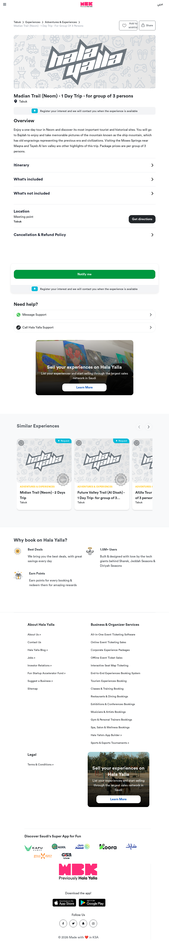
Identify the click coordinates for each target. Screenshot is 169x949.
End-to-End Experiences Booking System (115, 673)
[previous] (139, 427)
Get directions (142, 219)
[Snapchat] (83, 923)
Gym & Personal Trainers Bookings (111, 719)
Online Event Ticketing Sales (108, 642)
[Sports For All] (43, 856)
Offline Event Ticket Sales (106, 658)
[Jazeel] (82, 847)
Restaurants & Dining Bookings (109, 696)
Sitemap (33, 688)
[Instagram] (93, 923)
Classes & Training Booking (107, 688)
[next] (148, 427)
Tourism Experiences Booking (109, 681)
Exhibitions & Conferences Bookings (113, 704)
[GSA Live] (66, 856)
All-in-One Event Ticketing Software (113, 634)
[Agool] (59, 846)
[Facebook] (63, 923)
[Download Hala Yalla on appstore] (64, 903)
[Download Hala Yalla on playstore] (92, 903)
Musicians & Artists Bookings (108, 712)
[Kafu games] (33, 848)
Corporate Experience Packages (110, 650)
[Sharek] (131, 847)
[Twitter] (73, 923)
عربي (160, 4)
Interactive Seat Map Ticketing (109, 665)
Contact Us (34, 642)
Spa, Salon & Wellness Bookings (110, 727)
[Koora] (108, 847)
